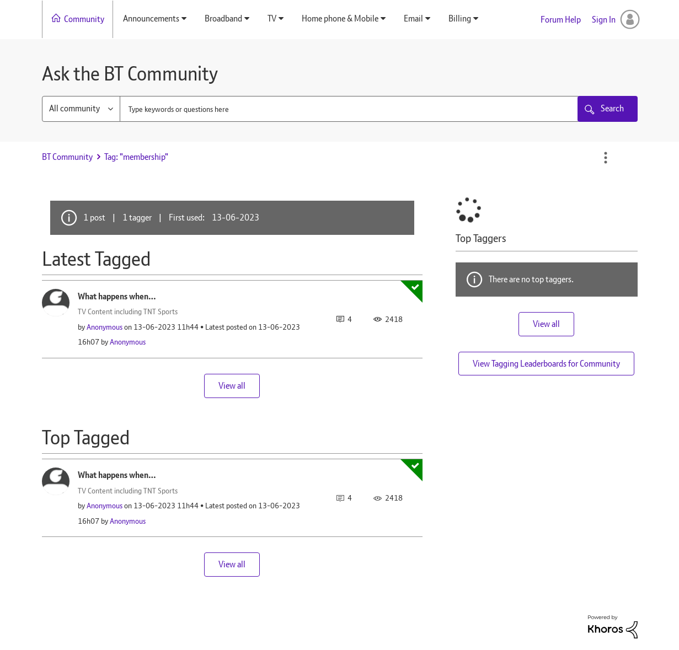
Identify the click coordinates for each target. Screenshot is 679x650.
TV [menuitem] (272, 18)
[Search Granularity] (81, 108)
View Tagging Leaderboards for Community (546, 363)
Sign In (604, 19)
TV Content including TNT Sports (128, 311)
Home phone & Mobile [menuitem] (340, 18)
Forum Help (561, 19)
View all (231, 385)
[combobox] (350, 109)
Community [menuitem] (84, 19)
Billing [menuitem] (459, 18)
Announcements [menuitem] (151, 18)
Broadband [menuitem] (223, 18)
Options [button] (605, 157)
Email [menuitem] (413, 18)
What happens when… (117, 296)
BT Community (67, 157)
